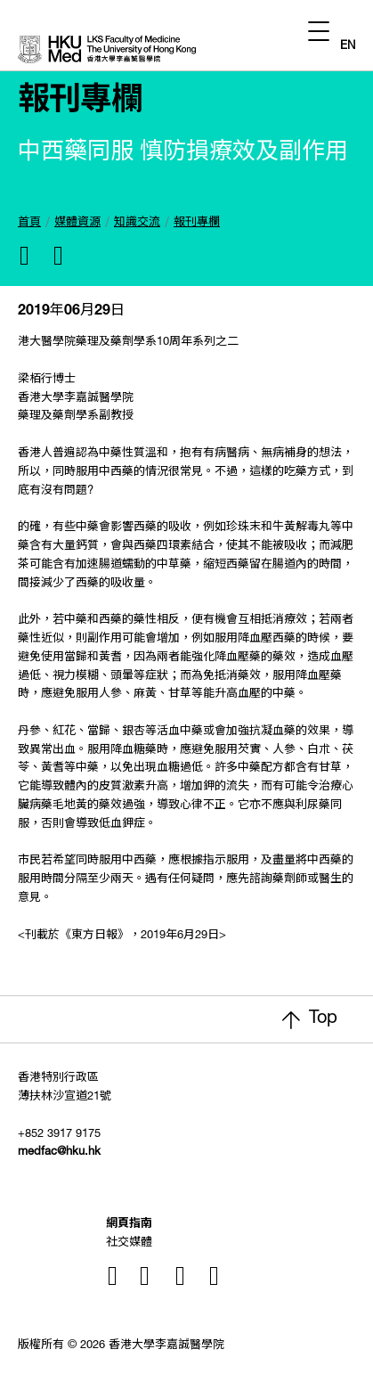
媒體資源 (77, 223)
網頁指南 (129, 1225)
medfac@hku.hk (59, 1152)
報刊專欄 (197, 223)
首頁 (29, 223)
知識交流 (137, 223)
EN (347, 47)
